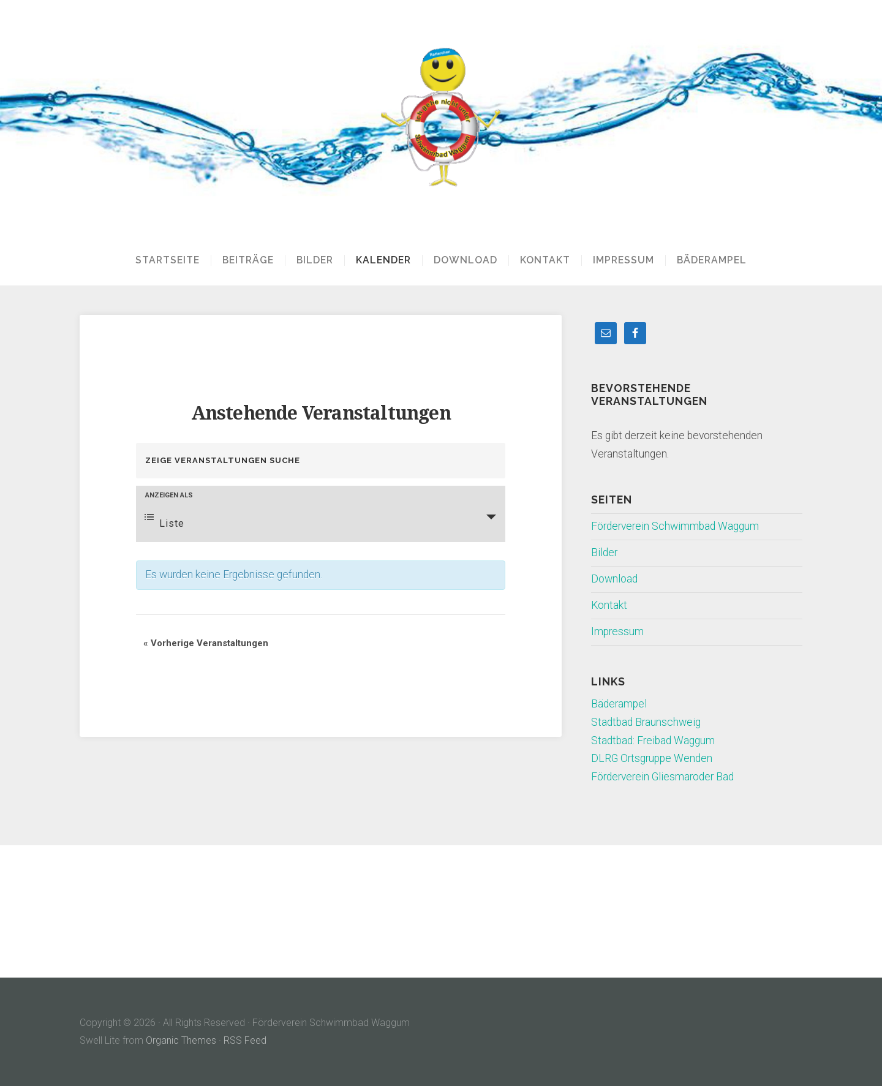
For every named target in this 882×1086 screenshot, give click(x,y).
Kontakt (545, 260)
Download (465, 260)
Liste (164, 520)
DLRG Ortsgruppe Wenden (651, 758)
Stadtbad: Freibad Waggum (653, 740)
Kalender (383, 260)
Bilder (314, 260)
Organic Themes (181, 1040)
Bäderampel (712, 260)
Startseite (167, 260)
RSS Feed (245, 1040)
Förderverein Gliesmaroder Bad (662, 777)
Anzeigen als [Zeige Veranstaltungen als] (169, 495)
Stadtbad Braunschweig (646, 722)
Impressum (623, 260)
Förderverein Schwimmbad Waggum (675, 526)
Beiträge (248, 260)
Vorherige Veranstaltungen (205, 643)
